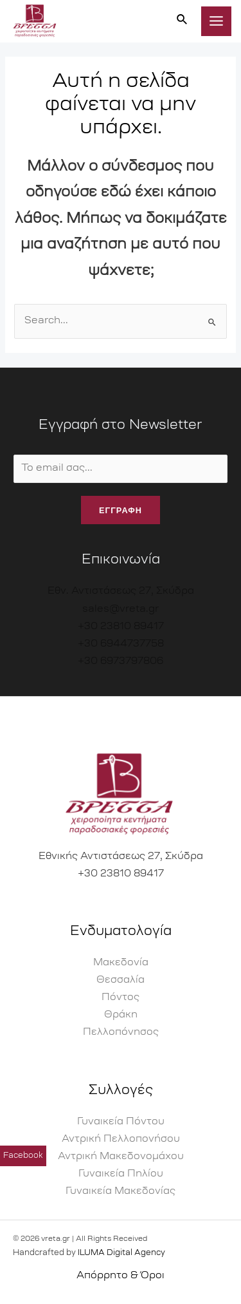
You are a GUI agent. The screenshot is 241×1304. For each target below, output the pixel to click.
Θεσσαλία (120, 980)
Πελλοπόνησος (121, 1032)
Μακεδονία (120, 963)
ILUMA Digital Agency (121, 1253)
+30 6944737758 (121, 644)
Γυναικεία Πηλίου (120, 1174)
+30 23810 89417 (121, 627)
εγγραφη (120, 510)
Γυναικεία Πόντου (121, 1122)
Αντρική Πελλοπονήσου (121, 1139)
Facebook (23, 1160)
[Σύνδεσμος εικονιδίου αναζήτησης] (182, 21)
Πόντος (120, 998)
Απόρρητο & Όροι (120, 1276)
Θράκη (121, 1015)
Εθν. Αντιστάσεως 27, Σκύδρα (121, 591)
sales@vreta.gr (120, 609)
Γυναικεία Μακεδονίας (120, 1191)
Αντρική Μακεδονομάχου (121, 1157)
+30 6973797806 (120, 661)
